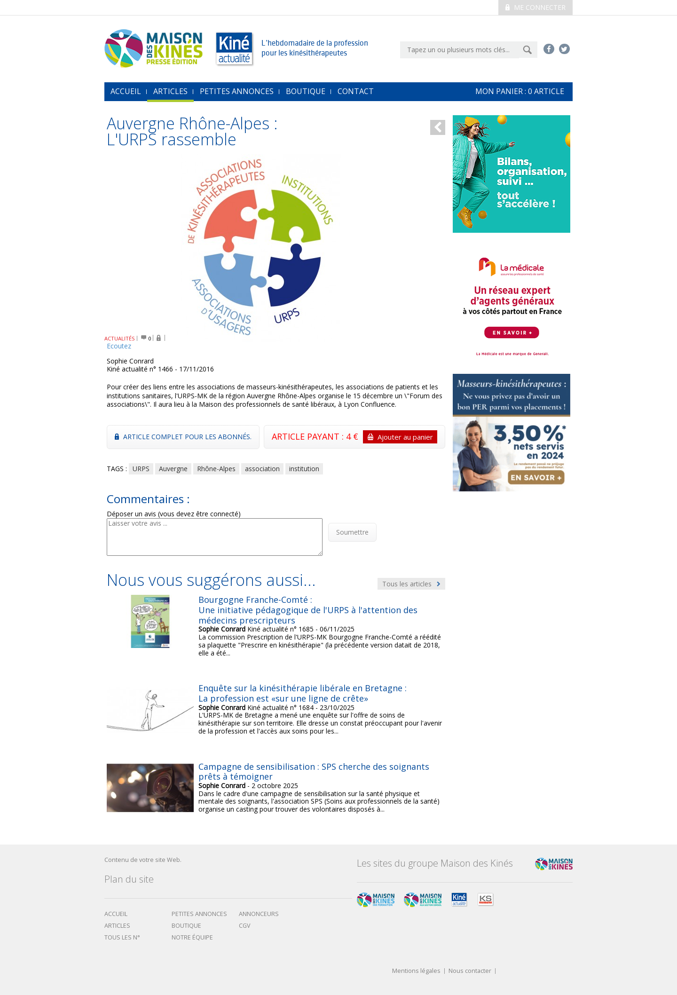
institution (304, 468)
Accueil (115, 914)
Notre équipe (192, 937)
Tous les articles (411, 583)
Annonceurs (259, 914)
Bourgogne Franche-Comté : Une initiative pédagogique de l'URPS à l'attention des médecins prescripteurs (307, 609)
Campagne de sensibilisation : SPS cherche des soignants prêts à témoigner (313, 771)
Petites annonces (237, 91)
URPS (141, 468)
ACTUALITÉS (119, 338)
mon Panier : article (519, 91)
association (262, 468)
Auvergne (173, 468)
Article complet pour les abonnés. (183, 436)
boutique (186, 926)
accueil (125, 91)
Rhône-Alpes (216, 468)
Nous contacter (470, 971)
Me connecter (535, 7)
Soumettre (352, 532)
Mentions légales (416, 971)
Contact (356, 91)
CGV (245, 926)
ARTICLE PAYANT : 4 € (354, 436)
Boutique (305, 91)
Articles (170, 91)
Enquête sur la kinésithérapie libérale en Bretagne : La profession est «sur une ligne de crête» (302, 693)
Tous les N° (122, 937)
